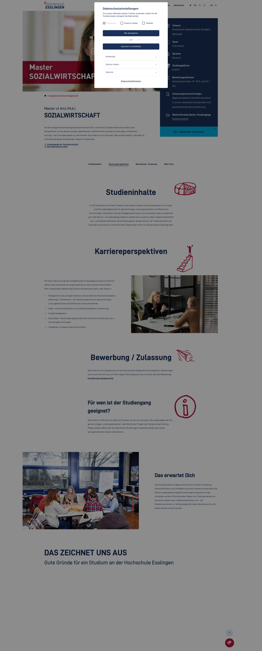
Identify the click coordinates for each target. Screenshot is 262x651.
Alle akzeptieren (131, 33)
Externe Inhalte (131, 23)
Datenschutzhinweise (131, 81)
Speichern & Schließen (131, 46)
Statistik (149, 23)
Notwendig (111, 23)
